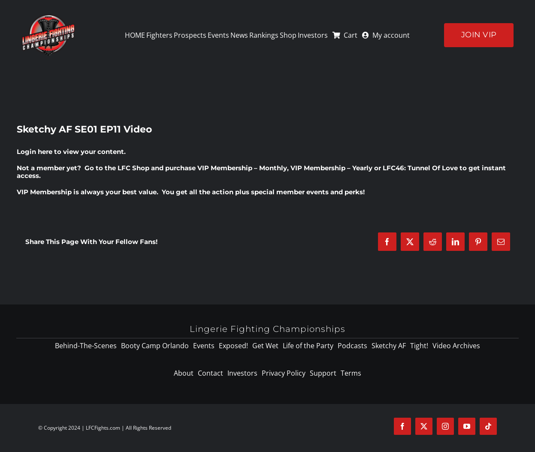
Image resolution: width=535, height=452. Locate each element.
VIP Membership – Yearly (331, 168)
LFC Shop (133, 168)
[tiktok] (488, 426)
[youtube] (466, 426)
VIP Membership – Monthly (242, 168)
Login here (34, 152)
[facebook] (402, 426)
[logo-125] (48, 16)
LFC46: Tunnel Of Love (420, 168)
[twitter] (423, 426)
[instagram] (445, 426)
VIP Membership (44, 192)
